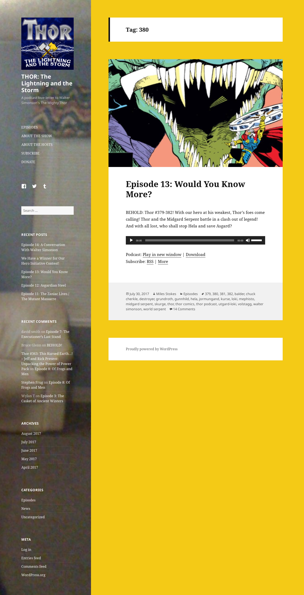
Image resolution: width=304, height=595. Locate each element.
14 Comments (184, 309)
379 (208, 293)
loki (234, 299)
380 (215, 293)
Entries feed (31, 558)
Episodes (28, 500)
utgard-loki (227, 304)
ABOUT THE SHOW (36, 136)
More (163, 261)
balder (239, 293)
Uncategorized (33, 517)
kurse (225, 299)
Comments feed (33, 566)
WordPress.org (33, 575)
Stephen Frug (32, 382)
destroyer (146, 299)
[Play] (131, 240)
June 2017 (29, 450)
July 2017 (28, 442)
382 (230, 293)
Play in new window (162, 254)
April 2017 (29, 467)
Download (195, 254)
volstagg (245, 304)
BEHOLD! (54, 345)
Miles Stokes (166, 293)
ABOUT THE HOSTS (37, 144)
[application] (195, 240)
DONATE (28, 162)
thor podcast (206, 304)
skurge (160, 304)
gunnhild (182, 299)
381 (222, 293)
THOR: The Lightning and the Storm (46, 83)
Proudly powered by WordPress (152, 349)
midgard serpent (139, 304)
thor (170, 304)
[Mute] (248, 240)
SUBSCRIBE (30, 153)
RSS (150, 261)
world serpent (154, 309)
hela (194, 299)
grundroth (164, 299)
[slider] (189, 240)
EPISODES (29, 127)
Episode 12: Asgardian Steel (43, 285)
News (25, 508)
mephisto (246, 299)
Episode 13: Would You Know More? (185, 189)
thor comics (184, 304)
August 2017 (31, 433)
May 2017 (29, 459)
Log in (26, 549)
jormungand (209, 299)
